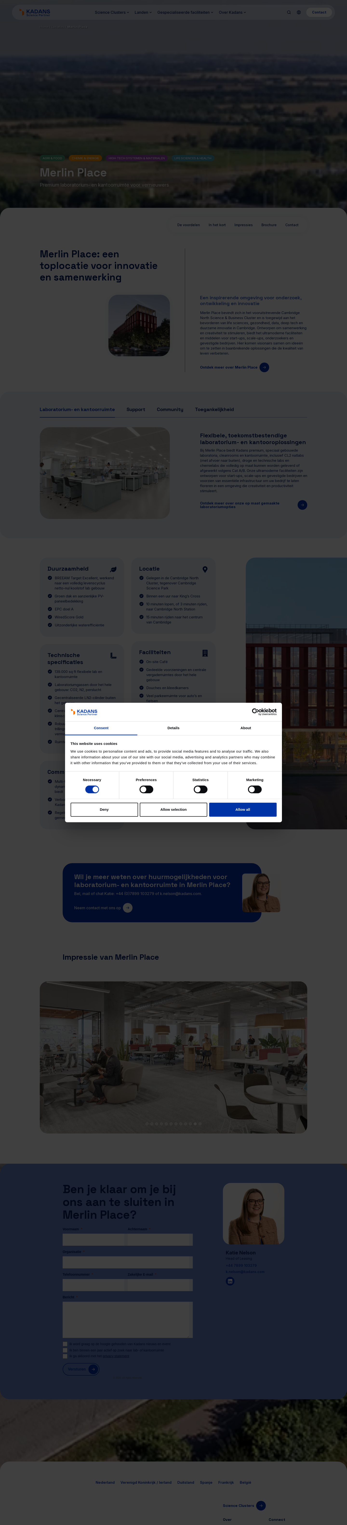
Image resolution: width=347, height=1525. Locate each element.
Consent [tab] (101, 728)
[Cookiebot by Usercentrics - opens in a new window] (255, 712)
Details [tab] (173, 728)
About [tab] (245, 728)
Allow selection (173, 809)
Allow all (242, 809)
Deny (104, 809)
